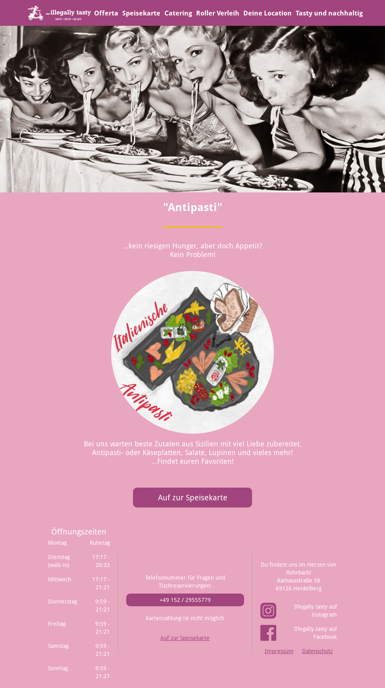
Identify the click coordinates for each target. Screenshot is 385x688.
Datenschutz (317, 651)
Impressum (279, 651)
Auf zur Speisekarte (192, 497)
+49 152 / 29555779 (185, 600)
